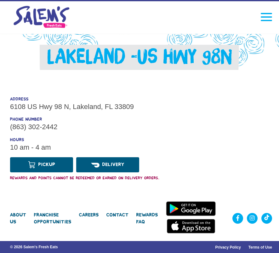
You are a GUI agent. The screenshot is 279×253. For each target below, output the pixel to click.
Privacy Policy (228, 247)
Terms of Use (260, 247)
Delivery (107, 164)
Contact (117, 215)
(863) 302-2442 (33, 127)
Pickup (41, 165)
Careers (89, 215)
